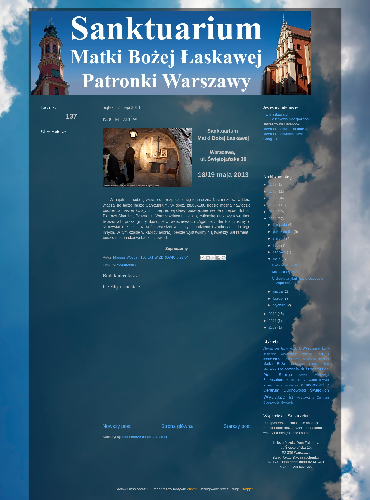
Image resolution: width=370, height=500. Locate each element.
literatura (323, 359)
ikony (325, 348)
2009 (273, 327)
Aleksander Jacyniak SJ (280, 348)
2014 (273, 212)
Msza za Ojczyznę (286, 272)
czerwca (280, 252)
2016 (273, 198)
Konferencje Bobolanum (300, 359)
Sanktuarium (273, 380)
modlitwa (313, 363)
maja (277, 259)
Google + (270, 139)
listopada (280, 225)
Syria (278, 385)
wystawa (303, 397)
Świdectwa (291, 385)
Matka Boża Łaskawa (283, 364)
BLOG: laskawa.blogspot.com (286, 119)
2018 (273, 184)
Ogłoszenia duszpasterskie (303, 369)
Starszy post (237, 426)
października (283, 232)
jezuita (323, 353)
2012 (273, 314)
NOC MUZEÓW (284, 265)
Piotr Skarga (277, 374)
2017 (273, 191)
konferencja (272, 359)
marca (278, 291)
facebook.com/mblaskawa (283, 134)
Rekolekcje (321, 375)
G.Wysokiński (309, 348)
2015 (273, 205)
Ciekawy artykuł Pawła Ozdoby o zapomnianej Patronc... (297, 281)
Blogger (247, 489)
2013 (273, 219)
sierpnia (279, 238)
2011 (273, 321)
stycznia (280, 305)
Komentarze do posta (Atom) (144, 437)
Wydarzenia (126, 265)
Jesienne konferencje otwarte (287, 354)
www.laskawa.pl (275, 114)
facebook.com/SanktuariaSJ (285, 129)
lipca (277, 245)
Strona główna (177, 426)
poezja (303, 375)
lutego (278, 298)
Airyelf (192, 489)
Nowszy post (117, 426)
